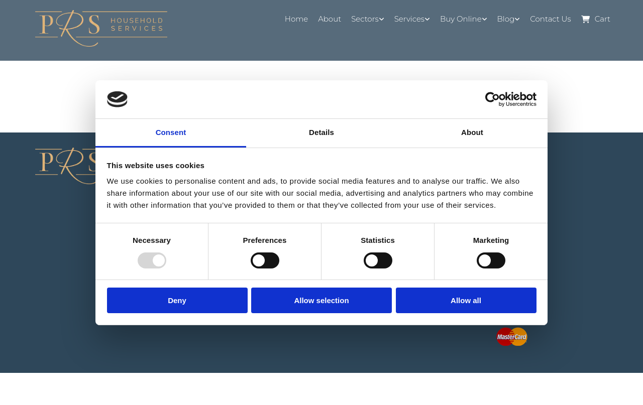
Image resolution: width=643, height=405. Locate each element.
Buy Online (461, 19)
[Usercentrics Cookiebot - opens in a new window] (493, 99)
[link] (367, 19)
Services (409, 19)
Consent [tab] (171, 132)
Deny (177, 300)
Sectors (365, 19)
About (329, 19)
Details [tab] (321, 132)
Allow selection (321, 300)
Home (296, 19)
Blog (506, 19)
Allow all (466, 300)
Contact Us (550, 19)
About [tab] (472, 132)
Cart (595, 19)
